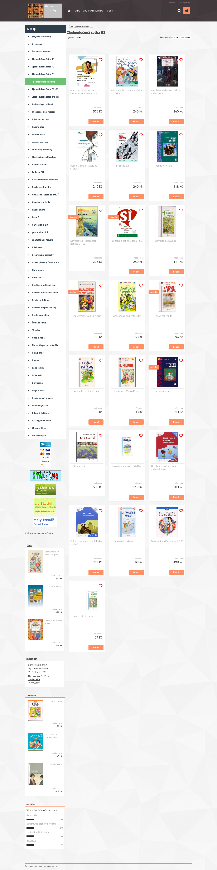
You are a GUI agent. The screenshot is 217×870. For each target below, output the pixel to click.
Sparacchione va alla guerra (87, 315)
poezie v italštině (40, 232)
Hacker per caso (163, 391)
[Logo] (45, 11)
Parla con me (38, 368)
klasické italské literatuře (37, 832)
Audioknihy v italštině (42, 104)
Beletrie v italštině (41, 300)
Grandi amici (38, 352)
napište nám (34, 679)
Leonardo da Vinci (83, 616)
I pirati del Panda (163, 315)
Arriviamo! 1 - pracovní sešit (51, 736)
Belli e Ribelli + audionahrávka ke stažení (126, 92)
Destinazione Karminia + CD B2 (167, 541)
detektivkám (32, 815)
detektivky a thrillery (42, 149)
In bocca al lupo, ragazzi (43, 112)
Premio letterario (163, 165)
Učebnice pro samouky (43, 255)
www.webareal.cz (51, 865)
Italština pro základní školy (45, 292)
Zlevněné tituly (39, 428)
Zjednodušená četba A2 (43, 66)
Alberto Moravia (39, 164)
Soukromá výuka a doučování (39, 533)
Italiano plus (38, 127)
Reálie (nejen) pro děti (42, 398)
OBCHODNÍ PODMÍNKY (93, 10)
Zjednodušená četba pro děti (45, 96)
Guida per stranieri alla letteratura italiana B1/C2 (83, 92)
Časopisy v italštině (41, 51)
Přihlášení (172, 2)
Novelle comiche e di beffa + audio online (165, 92)
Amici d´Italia (38, 337)
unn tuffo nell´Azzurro (42, 240)
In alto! (35, 217)
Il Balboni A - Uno (40, 119)
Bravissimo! (37, 383)
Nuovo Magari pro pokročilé (45, 345)
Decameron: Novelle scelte (53, 622)
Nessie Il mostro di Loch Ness (127, 466)
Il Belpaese (37, 247)
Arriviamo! (37, 277)
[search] (179, 10)
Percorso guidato (40, 405)
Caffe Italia (37, 375)
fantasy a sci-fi (39, 134)
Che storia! (79, 466)
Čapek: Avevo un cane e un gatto (52, 553)
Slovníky (36, 330)
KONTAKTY (110, 10)
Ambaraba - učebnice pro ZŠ (45, 194)
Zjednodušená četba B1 (43, 74)
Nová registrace (184, 2)
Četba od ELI (38, 172)
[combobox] (174, 37)
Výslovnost (37, 44)
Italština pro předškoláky (44, 307)
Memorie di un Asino (165, 240)
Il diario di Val (56, 701)
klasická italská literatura (44, 157)
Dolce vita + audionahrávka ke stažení (86, 543)
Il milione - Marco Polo (126, 391)
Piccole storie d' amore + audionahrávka (163, 468)
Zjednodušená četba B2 (44, 81)
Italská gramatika (40, 315)
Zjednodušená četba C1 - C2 (45, 89)
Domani (35, 360)
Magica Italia (38, 390)
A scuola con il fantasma (87, 391)
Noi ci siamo (38, 270)
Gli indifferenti (56, 764)
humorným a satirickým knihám (41, 823)
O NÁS (77, 10)
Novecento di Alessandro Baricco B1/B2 (83, 242)
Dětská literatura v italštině (45, 179)
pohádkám (31, 840)
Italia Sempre (38, 209)
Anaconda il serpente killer (127, 315)
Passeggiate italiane (41, 420)
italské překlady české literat (45, 262)
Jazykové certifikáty (41, 36)
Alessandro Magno (124, 541)
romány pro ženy (40, 142)
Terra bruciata (121, 165)
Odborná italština (40, 413)
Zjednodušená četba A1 (43, 59)
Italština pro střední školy (44, 285)
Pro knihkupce (39, 435)
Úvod (71, 26)
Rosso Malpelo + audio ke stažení (83, 167)
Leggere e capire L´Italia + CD (127, 240)
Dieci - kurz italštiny (41, 187)
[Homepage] (69, 10)
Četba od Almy (39, 322)
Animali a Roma (55, 586)
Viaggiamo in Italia (41, 202)
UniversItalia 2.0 (40, 224)
